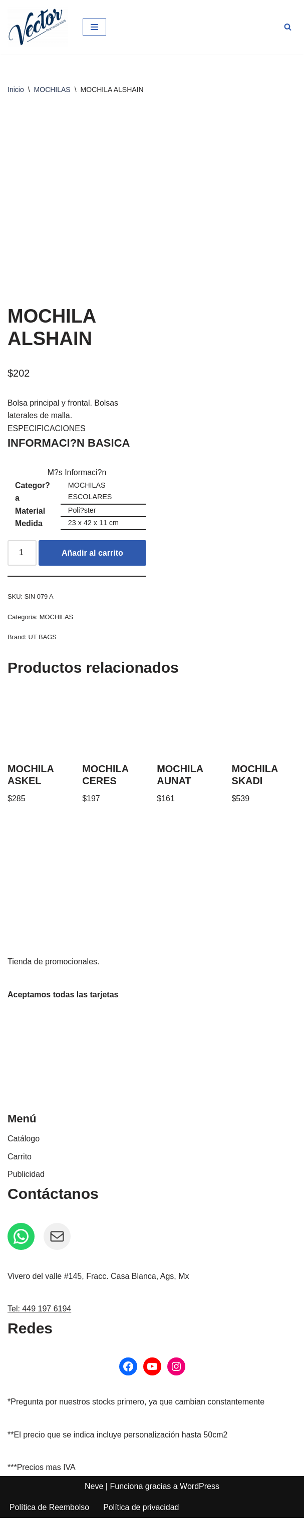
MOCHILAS (52, 90)
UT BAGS (43, 646)
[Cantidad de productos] (22, 562)
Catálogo (24, 1147)
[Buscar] (287, 27)
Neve (94, 1495)
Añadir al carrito (92, 561)
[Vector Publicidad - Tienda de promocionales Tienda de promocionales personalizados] (38, 27)
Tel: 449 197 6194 (39, 1318)
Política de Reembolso (50, 1516)
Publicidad (26, 1183)
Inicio (16, 90)
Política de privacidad (142, 1516)
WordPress (199, 1495)
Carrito (20, 1165)
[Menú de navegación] (94, 27)
